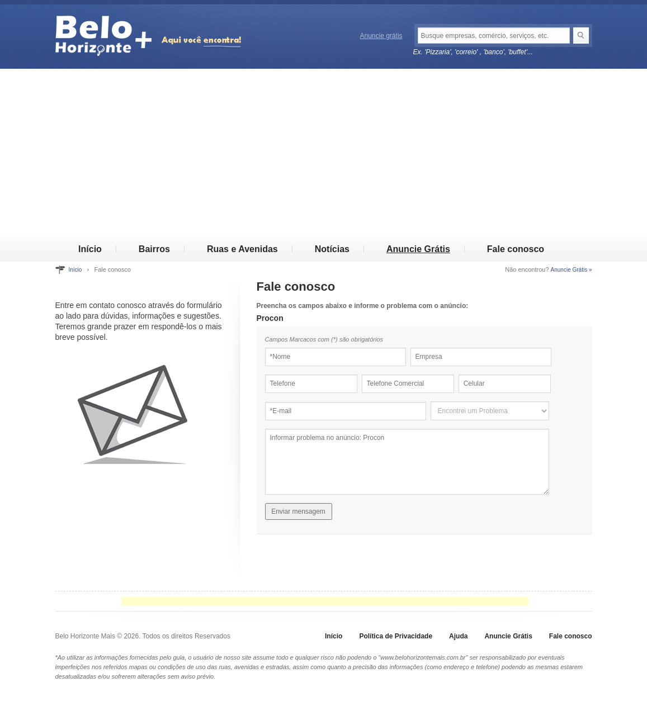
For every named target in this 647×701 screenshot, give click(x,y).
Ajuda (458, 636)
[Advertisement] (323, 152)
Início (90, 249)
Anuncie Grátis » (571, 270)
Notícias (332, 249)
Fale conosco (515, 249)
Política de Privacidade (395, 636)
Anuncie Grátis (418, 249)
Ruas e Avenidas (242, 249)
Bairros (154, 249)
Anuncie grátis (381, 36)
